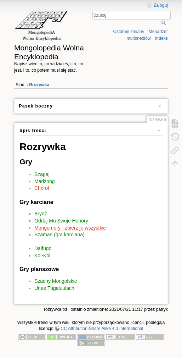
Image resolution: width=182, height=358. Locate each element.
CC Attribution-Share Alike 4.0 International (102, 328)
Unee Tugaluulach (54, 288)
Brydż (40, 213)
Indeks (161, 38)
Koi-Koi (42, 255)
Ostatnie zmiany (128, 31)
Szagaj (42, 174)
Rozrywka (39, 84)
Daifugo (42, 248)
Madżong (44, 181)
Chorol (41, 188)
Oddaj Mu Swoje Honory (61, 221)
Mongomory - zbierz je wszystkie (70, 228)
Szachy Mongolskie (55, 281)
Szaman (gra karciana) (59, 234)
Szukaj (164, 22)
